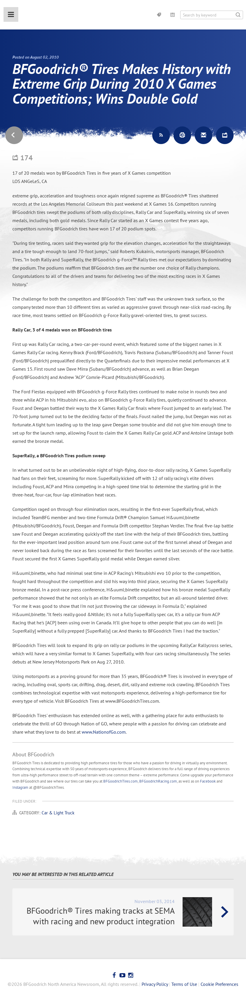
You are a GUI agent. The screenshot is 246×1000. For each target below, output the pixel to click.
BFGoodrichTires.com (120, 781)
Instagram (20, 787)
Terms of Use (184, 984)
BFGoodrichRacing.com (158, 781)
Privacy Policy (155, 984)
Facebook (208, 781)
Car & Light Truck (58, 813)
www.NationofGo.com (104, 732)
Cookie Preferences (219, 984)
